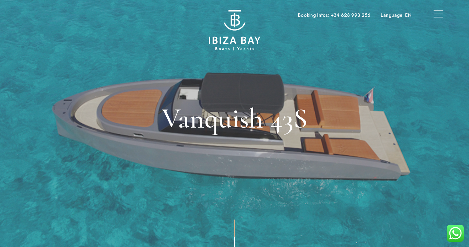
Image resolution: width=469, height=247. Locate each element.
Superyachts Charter (111, 15)
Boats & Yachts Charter (54, 15)
